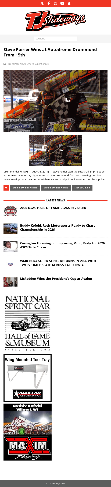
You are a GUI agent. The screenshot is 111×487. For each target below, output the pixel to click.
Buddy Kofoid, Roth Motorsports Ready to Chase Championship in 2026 (57, 227)
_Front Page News (16, 63)
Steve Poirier (82, 187)
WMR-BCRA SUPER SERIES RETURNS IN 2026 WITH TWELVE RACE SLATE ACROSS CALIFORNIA (58, 263)
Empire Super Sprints (38, 63)
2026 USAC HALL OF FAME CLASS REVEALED (53, 208)
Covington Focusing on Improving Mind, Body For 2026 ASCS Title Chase (62, 245)
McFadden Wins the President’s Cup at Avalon (56, 278)
